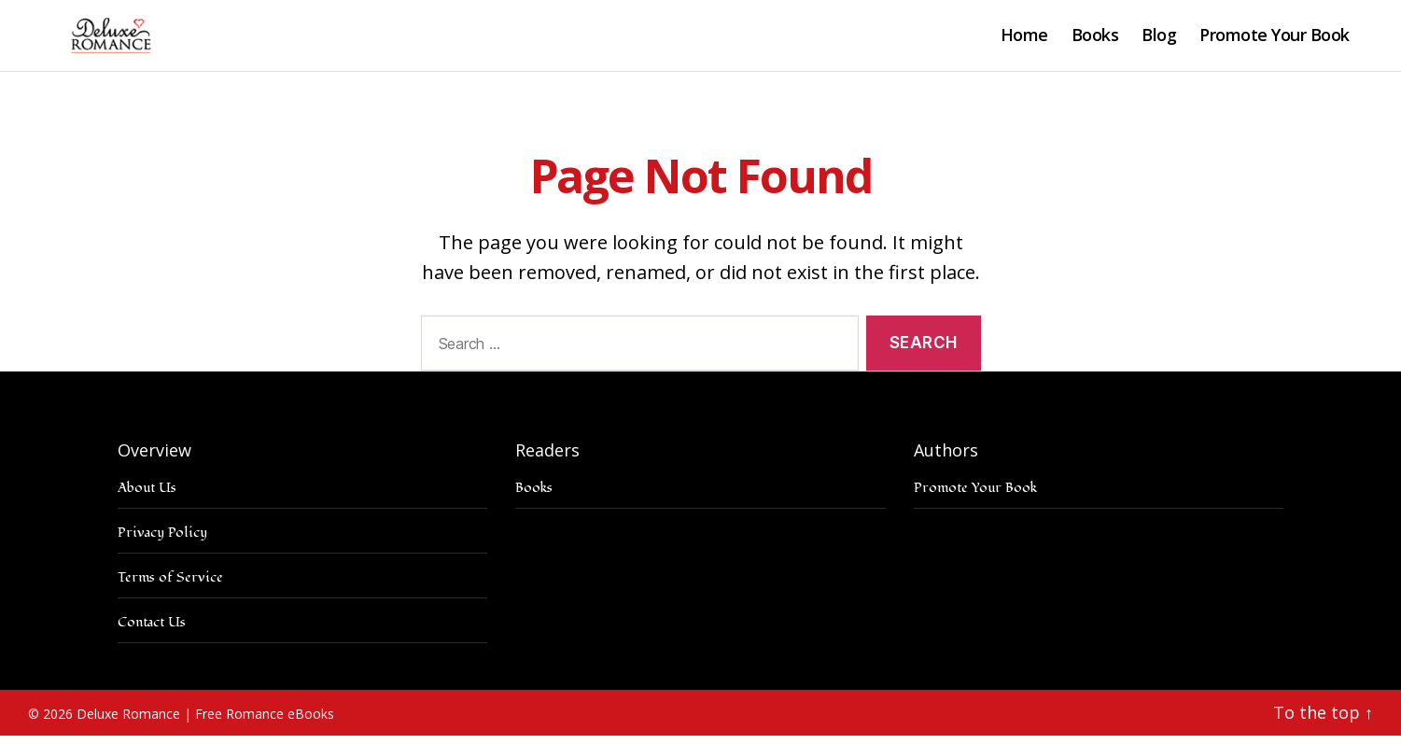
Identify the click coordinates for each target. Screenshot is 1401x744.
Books (1095, 40)
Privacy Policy (162, 541)
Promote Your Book (1274, 40)
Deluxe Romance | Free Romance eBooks (205, 722)
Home (1024, 40)
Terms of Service (170, 586)
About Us (147, 496)
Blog (1159, 40)
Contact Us (152, 630)
